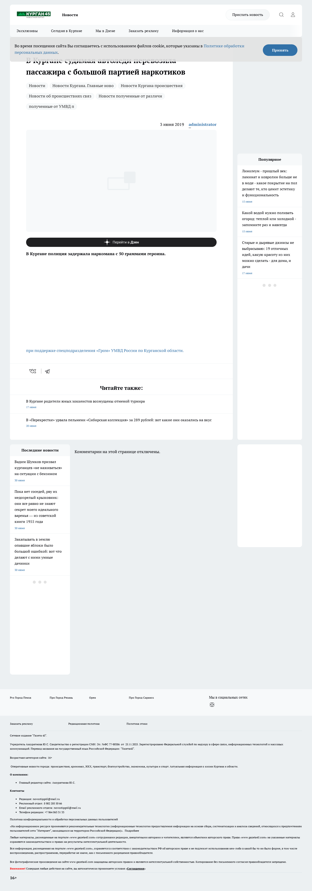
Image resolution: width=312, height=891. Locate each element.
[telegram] (49, 371)
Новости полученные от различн (130, 96)
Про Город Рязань (61, 697)
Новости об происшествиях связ (60, 96)
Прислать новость (247, 14)
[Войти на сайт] (292, 14)
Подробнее (132, 830)
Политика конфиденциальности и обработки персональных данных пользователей (64, 819)
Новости (70, 14)
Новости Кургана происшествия (152, 85)
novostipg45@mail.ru (46, 799)
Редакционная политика (84, 723)
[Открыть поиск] (281, 14)
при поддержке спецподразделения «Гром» (68, 350)
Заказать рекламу (144, 31)
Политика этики (137, 723)
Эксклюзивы (27, 31)
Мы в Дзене (105, 31)
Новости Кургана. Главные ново (83, 85)
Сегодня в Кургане (66, 31)
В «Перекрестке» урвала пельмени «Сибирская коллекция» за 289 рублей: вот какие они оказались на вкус (121, 423)
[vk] (33, 371)
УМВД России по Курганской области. (147, 350)
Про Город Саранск (141, 697)
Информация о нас (188, 31)
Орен (92, 697)
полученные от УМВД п (51, 106)
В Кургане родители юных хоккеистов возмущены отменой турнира (121, 404)
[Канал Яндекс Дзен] (121, 242)
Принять (280, 50)
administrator (203, 124)
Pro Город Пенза (20, 697)
